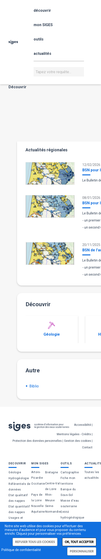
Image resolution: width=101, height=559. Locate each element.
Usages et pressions (16, 520)
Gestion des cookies (77, 440)
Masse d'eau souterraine (70, 503)
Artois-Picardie (37, 475)
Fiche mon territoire (68, 480)
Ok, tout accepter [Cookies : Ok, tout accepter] (79, 542)
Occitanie (38, 483)
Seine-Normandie (53, 508)
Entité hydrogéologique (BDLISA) (72, 517)
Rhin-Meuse (50, 497)
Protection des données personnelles (37, 440)
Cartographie (70, 472)
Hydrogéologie (19, 478)
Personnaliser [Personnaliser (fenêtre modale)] (82, 551)
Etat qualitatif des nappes (18, 498)
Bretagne (51, 472)
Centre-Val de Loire (52, 486)
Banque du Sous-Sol (68, 492)
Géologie (52, 329)
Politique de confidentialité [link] (21, 550)
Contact (87, 447)
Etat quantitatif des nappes (19, 509)
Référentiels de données (20, 486)
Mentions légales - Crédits (74, 434)
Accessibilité (82, 424)
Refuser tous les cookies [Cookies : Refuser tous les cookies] (35, 542)
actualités (42, 53)
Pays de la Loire (37, 497)
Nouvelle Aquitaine (38, 508)
